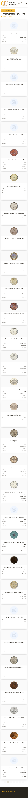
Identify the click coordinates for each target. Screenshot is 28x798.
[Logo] (8, 3)
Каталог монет (8, 10)
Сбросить (9, 16)
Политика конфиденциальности (9, 791)
